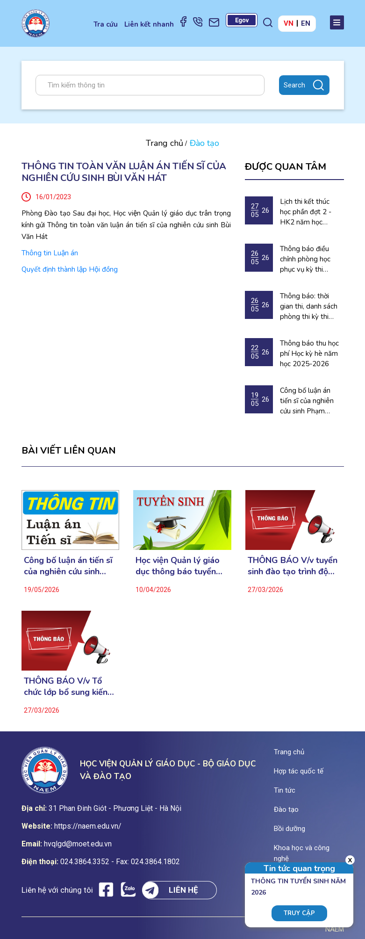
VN (288, 23)
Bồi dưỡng (289, 828)
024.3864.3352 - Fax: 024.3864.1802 (120, 861)
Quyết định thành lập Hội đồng (69, 269)
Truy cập (299, 913)
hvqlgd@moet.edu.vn (78, 843)
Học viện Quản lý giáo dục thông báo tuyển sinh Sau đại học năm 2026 (178, 566)
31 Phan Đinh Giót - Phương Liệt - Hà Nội (115, 808)
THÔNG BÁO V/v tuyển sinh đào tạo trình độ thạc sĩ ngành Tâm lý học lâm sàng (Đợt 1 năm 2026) (292, 566)
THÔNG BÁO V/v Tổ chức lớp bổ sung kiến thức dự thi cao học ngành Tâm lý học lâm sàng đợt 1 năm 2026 (67, 686)
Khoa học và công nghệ (301, 853)
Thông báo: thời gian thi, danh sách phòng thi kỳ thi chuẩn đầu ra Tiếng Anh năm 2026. (309, 306)
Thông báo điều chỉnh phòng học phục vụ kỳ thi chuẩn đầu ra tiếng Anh (308, 259)
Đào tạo (286, 809)
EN (305, 23)
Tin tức (284, 790)
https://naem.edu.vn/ (88, 826)
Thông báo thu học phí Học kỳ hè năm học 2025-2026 (309, 353)
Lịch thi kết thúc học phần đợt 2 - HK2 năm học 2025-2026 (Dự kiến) (305, 212)
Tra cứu (105, 24)
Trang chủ (164, 143)
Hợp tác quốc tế (298, 771)
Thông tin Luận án (49, 253)
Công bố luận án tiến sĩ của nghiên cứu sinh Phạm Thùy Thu (307, 401)
